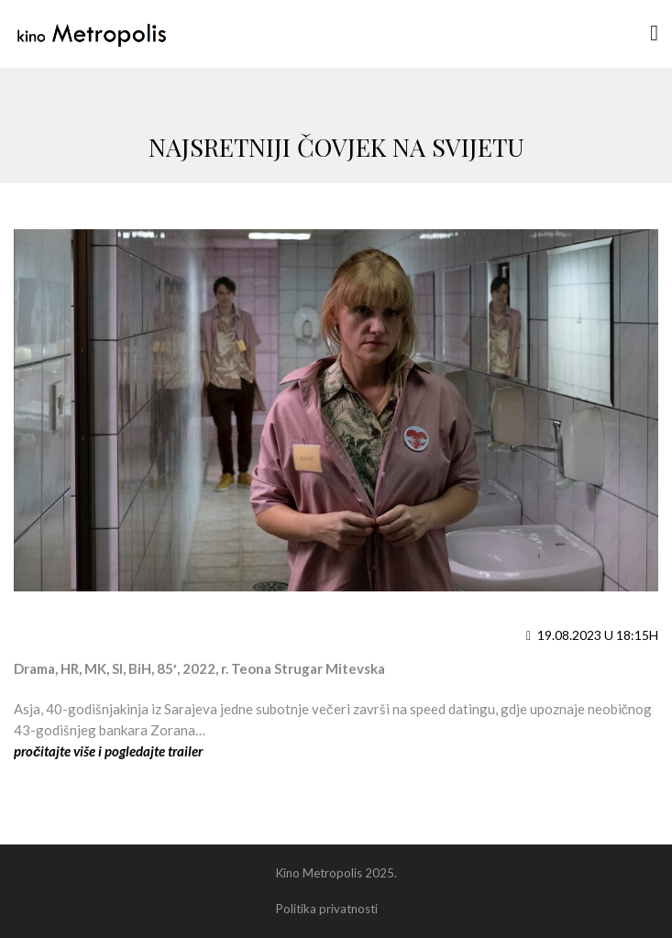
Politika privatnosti (327, 908)
